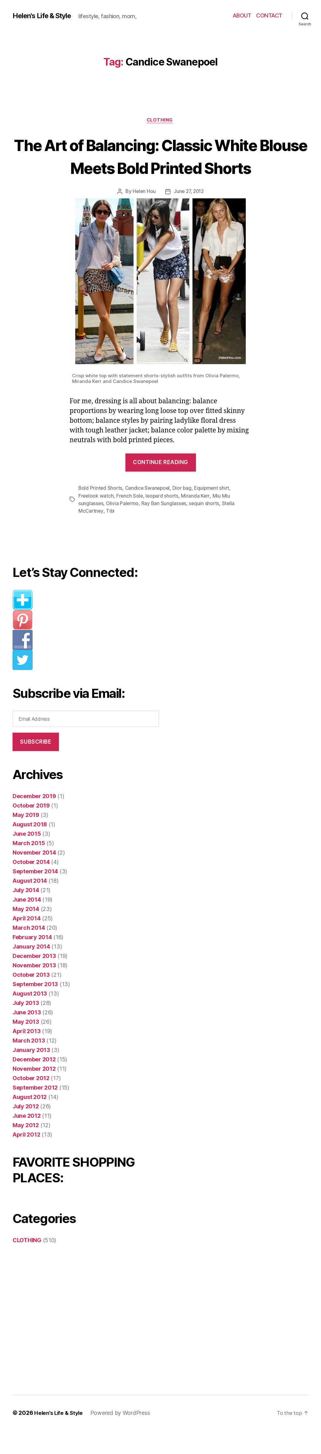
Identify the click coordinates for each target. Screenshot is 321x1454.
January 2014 (31, 970)
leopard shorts (163, 519)
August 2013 (30, 1017)
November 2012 (34, 1092)
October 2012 (31, 1101)
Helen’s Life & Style (59, 1436)
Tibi (111, 534)
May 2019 (26, 838)
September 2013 (35, 1007)
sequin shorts (205, 527)
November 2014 (34, 876)
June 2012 (27, 1139)
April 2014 (26, 942)
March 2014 (29, 951)
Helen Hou (143, 215)
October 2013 (31, 998)
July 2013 (26, 1026)
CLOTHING (160, 120)
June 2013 (27, 1036)
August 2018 (30, 848)
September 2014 (35, 895)
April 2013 (26, 1054)
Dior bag (184, 512)
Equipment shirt (215, 512)
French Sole (130, 519)
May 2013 (26, 1045)
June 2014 (27, 923)
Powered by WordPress (123, 1436)
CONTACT (269, 15)
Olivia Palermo (122, 527)
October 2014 (31, 885)
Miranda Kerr (197, 519)
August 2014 (30, 904)
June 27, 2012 (189, 215)
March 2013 (29, 1064)
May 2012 (26, 1148)
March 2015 (29, 866)
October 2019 (31, 829)
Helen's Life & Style (45, 15)
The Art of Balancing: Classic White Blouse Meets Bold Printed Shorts (160, 167)
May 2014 (26, 932)
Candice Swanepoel (149, 512)
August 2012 (30, 1120)
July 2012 (26, 1130)
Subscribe (35, 765)
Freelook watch (96, 519)
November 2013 (34, 989)
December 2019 (34, 819)
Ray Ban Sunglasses (164, 527)
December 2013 (34, 979)
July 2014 (26, 913)
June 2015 (27, 857)
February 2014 (32, 960)
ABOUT (242, 15)
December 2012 (34, 1083)
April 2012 (26, 1158)
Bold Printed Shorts (100, 512)
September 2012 (35, 1111)
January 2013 (31, 1073)
